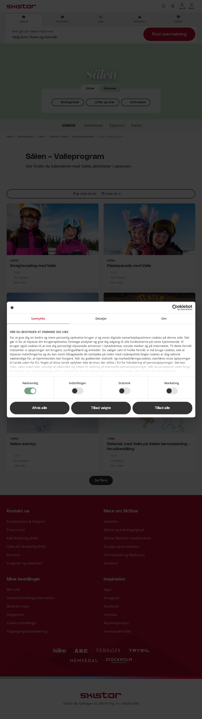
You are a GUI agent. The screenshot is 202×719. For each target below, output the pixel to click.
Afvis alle (39, 408)
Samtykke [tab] (38, 318)
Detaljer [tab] (101, 318)
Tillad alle (162, 408)
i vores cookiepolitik (130, 375)
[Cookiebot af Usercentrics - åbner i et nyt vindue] (174, 307)
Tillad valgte (101, 408)
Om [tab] (163, 318)
